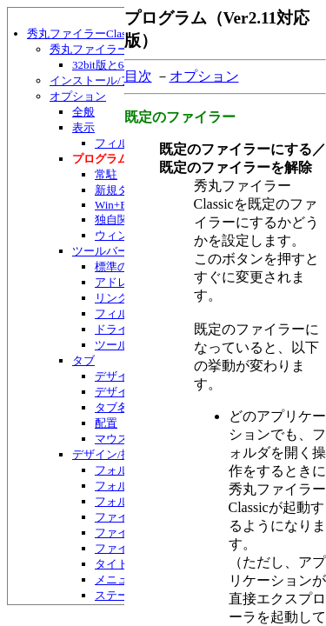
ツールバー (100, 250)
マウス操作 (123, 438)
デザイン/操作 (107, 454)
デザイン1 (120, 376)
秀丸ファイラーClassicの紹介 (123, 49)
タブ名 (112, 407)
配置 (106, 423)
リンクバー (123, 297)
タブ (83, 360)
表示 (83, 127)
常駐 (106, 174)
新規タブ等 (123, 189)
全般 (83, 111)
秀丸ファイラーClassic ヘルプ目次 (117, 33)
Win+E (111, 204)
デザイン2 (120, 391)
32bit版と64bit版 (112, 64)
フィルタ (117, 143)
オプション (78, 96)
